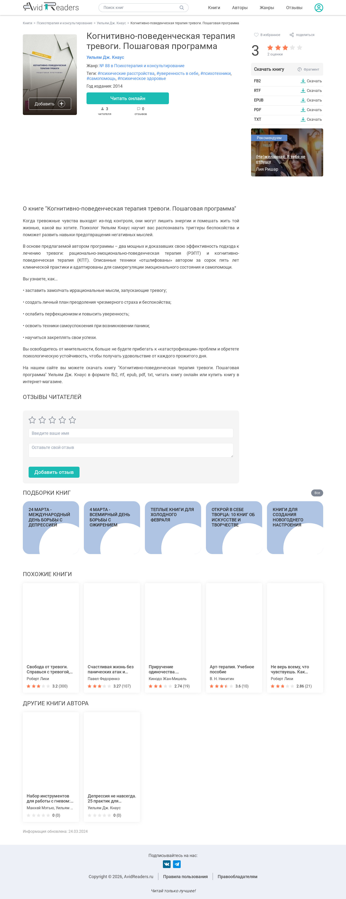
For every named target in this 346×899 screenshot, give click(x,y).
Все (317, 493)
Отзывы (294, 7)
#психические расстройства (126, 73)
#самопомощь (101, 78)
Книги (214, 7)
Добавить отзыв (55, 472)
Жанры (267, 7)
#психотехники (215, 73)
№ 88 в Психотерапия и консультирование (142, 65)
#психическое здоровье (141, 78)
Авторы (240, 7)
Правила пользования (185, 876)
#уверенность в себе (177, 73)
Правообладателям (238, 876)
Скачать (314, 81)
